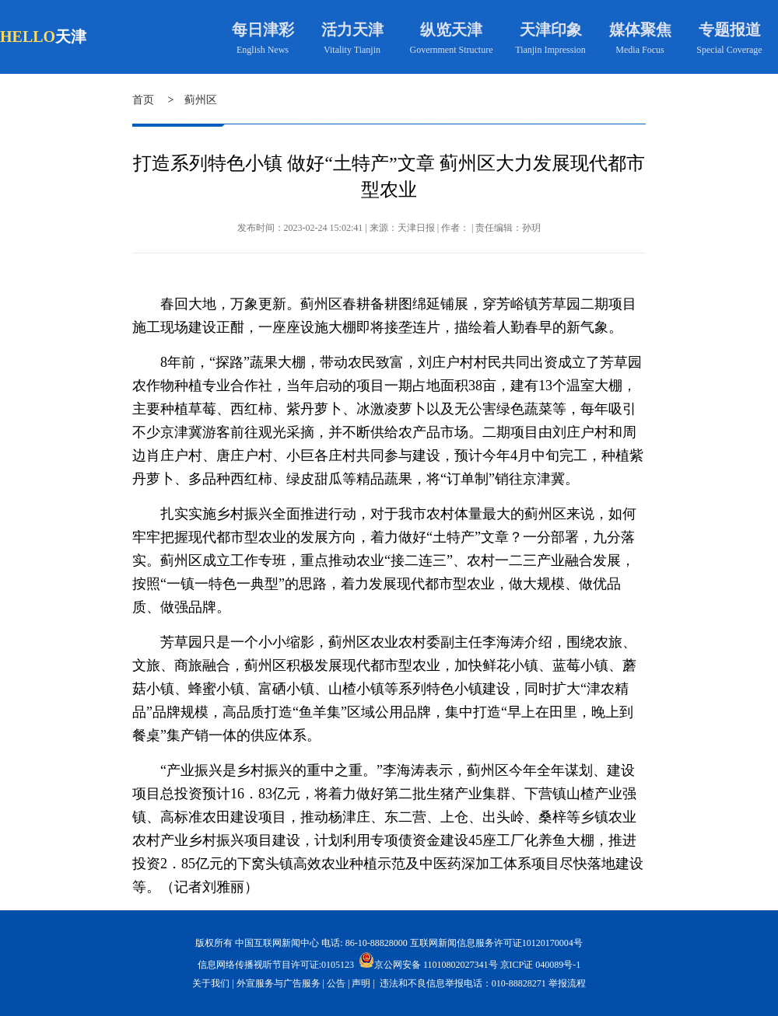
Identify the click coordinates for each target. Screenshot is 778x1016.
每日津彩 (263, 29)
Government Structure (451, 49)
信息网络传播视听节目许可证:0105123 (276, 964)
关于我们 (211, 983)
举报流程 (567, 983)
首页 (143, 100)
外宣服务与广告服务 (279, 983)
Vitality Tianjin (352, 49)
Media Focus (639, 49)
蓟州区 (200, 100)
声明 (361, 983)
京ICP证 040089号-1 (540, 964)
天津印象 (551, 29)
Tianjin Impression (550, 49)
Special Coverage (729, 49)
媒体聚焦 (640, 29)
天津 (70, 36)
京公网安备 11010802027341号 (428, 960)
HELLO (27, 36)
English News (263, 49)
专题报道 (730, 29)
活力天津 (352, 29)
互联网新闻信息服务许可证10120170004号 (496, 942)
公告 (336, 983)
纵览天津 (451, 29)
